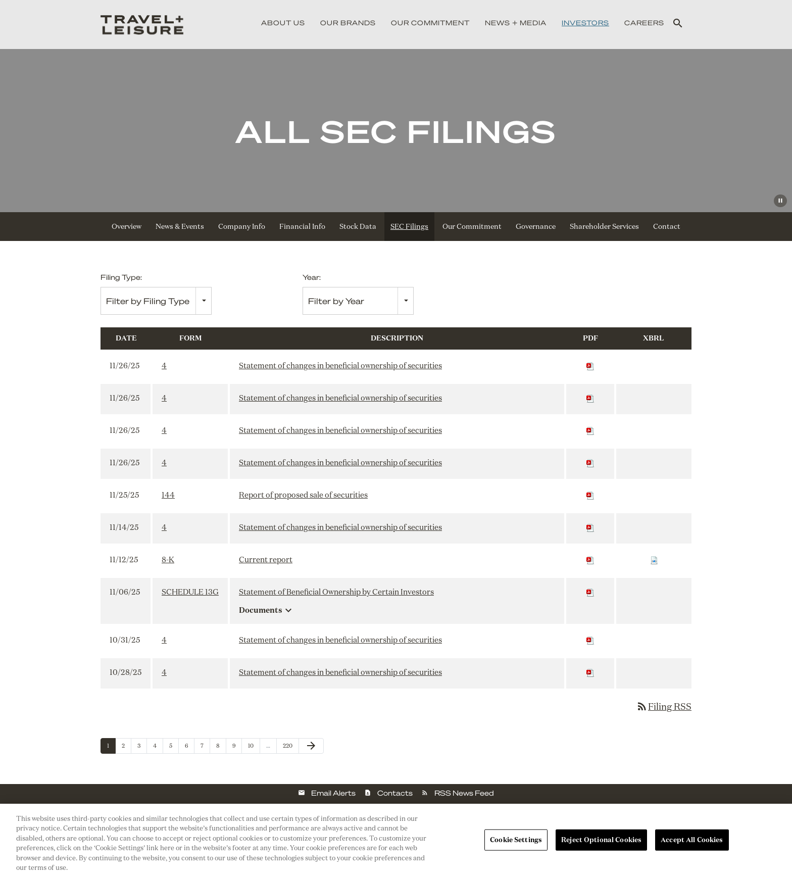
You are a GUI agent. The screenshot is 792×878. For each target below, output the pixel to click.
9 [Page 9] (237, 748)
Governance (536, 226)
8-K (168, 559)
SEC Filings (409, 226)
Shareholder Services (604, 226)
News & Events (180, 226)
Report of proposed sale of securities (303, 495)
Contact (666, 226)
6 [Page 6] (189, 748)
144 (168, 495)
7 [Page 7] (205, 748)
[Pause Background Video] (780, 200)
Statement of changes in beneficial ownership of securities (340, 365)
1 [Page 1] (111, 748)
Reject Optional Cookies (601, 840)
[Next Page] (311, 746)
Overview (126, 226)
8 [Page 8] (221, 748)
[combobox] (156, 301)
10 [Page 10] (253, 748)
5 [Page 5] (174, 748)
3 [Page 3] (142, 748)
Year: (312, 276)
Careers (644, 22)
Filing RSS (663, 706)
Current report (265, 559)
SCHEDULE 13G (190, 592)
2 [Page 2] (126, 748)
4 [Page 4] (158, 748)
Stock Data (357, 226)
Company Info (241, 226)
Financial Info (302, 226)
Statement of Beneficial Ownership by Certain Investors (336, 592)
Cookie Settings (516, 840)
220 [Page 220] (288, 748)
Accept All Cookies (692, 840)
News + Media (516, 22)
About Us (283, 22)
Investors (585, 22)
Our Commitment (430, 22)
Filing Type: (121, 276)
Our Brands (348, 22)
